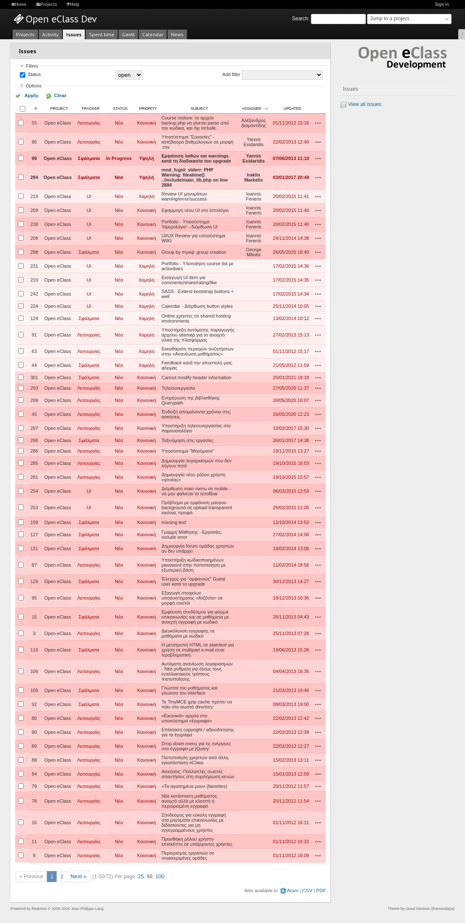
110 (34, 649)
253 (34, 506)
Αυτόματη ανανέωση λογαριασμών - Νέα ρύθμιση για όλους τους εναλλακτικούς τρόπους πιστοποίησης (197, 670)
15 (34, 616)
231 (34, 265)
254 (34, 490)
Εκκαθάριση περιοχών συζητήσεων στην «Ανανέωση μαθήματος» (198, 350)
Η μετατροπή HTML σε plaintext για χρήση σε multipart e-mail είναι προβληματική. (198, 649)
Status (34, 74)
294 (34, 176)
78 (34, 800)
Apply (29, 95)
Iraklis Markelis (253, 176)
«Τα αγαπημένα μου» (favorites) (194, 785)
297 (34, 427)
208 (34, 237)
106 (34, 670)
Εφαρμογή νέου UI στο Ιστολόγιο (195, 209)
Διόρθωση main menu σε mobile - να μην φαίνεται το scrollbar (196, 490)
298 (34, 251)
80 (34, 717)
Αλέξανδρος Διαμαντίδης (253, 122)
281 (34, 476)
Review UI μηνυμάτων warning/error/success (184, 195)
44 (34, 364)
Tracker (90, 108)
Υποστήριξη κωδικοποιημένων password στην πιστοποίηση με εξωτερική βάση (194, 564)
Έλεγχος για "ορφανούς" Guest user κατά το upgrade (193, 581)
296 (34, 439)
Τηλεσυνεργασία (178, 387)
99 (34, 157)
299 (34, 399)
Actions (318, 122)
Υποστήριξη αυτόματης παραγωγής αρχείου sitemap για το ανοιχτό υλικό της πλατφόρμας (198, 334)
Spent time (101, 34)
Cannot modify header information (197, 376)
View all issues (364, 104)
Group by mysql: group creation (194, 251)
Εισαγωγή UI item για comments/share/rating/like (189, 279)
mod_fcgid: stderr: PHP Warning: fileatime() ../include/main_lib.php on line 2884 (195, 176)
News (177, 34)
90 (34, 731)
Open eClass (57, 122)
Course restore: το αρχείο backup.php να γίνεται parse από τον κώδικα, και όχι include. (195, 122)
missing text (174, 521)
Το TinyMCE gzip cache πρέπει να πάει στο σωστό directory (197, 703)
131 (34, 547)
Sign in (442, 4)
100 (157, 875)
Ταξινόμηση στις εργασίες (188, 439)
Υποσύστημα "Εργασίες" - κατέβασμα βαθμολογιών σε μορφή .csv (198, 141)
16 (34, 821)
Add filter (231, 74)
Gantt (128, 34)
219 (34, 195)
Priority (148, 108)
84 (34, 773)
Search (300, 19)
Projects (49, 4)
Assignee (252, 108)
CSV (308, 888)
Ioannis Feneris (254, 195)
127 (34, 533)
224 (34, 305)
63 (34, 350)
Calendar (152, 34)
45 (34, 413)
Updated (292, 108)
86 (34, 141)
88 (34, 759)
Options (33, 85)
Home (21, 4)
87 (34, 564)
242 (34, 293)
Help (74, 4)
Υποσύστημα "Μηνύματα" (188, 450)
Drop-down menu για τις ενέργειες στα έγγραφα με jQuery (196, 745)
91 (34, 334)
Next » (77, 875)
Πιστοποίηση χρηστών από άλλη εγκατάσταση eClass (195, 759)
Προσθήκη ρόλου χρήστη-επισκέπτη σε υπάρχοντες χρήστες (197, 841)
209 (34, 209)
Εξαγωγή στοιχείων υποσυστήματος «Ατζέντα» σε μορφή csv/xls (192, 597)
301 (34, 376)
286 (34, 450)
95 (34, 597)
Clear (51, 95)
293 (34, 387)
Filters (32, 65)
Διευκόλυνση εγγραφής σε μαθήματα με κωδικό (188, 632)
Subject (199, 108)
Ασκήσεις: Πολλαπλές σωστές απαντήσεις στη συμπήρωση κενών (198, 773)
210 (34, 279)
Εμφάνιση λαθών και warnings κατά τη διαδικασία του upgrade (196, 157)
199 (34, 521)
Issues (73, 34)
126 (34, 580)
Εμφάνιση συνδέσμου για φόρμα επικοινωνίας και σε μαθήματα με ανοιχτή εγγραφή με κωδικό (195, 616)
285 (34, 462)
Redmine (39, 906)
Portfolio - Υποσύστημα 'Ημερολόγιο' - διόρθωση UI (190, 223)
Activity (50, 34)
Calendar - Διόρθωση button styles (197, 305)
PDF (321, 888)
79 (34, 785)
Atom (294, 888)
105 (34, 689)
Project (59, 108)
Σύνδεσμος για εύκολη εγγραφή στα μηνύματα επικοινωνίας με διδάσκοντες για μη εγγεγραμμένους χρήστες (194, 822)
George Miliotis (254, 251)
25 (139, 875)
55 (34, 122)
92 (34, 703)
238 (34, 223)
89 (34, 745)
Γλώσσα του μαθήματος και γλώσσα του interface (190, 689)
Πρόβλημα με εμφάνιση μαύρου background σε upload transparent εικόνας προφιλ (197, 506)
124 (34, 317)
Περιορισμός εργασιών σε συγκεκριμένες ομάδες (188, 855)
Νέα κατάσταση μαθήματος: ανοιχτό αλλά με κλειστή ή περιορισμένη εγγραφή (190, 800)
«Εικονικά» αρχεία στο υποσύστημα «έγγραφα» (187, 717)
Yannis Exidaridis (253, 141)
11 (34, 840)
